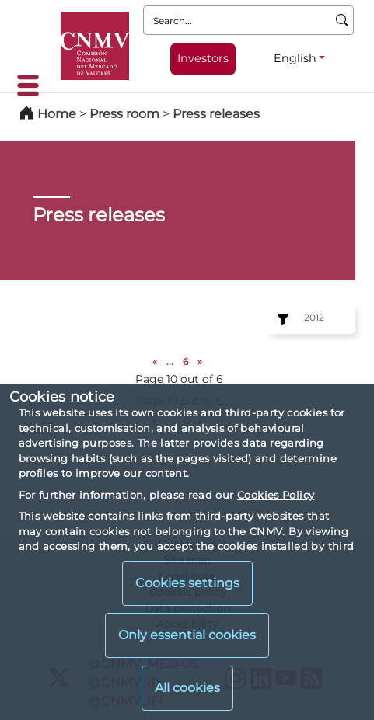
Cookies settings (187, 583)
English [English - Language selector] (295, 58)
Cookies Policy (275, 495)
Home (56, 113)
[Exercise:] (280, 319)
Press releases (216, 113)
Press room (126, 113)
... (169, 361)
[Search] (342, 20)
